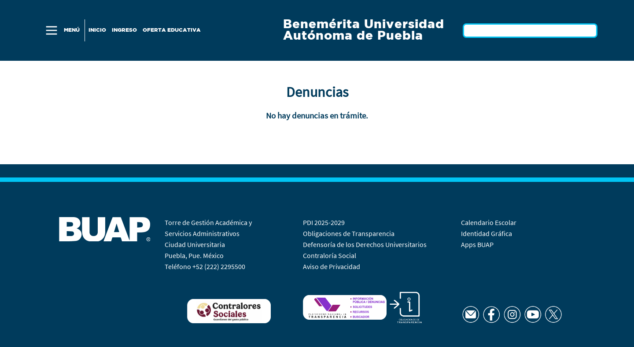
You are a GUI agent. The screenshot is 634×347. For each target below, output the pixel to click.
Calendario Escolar (489, 222)
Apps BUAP (477, 244)
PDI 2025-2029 (324, 222)
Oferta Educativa (172, 30)
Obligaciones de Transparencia (348, 233)
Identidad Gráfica (487, 233)
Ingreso (124, 30)
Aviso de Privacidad (331, 266)
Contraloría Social (329, 255)
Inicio (97, 30)
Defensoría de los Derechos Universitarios (365, 244)
